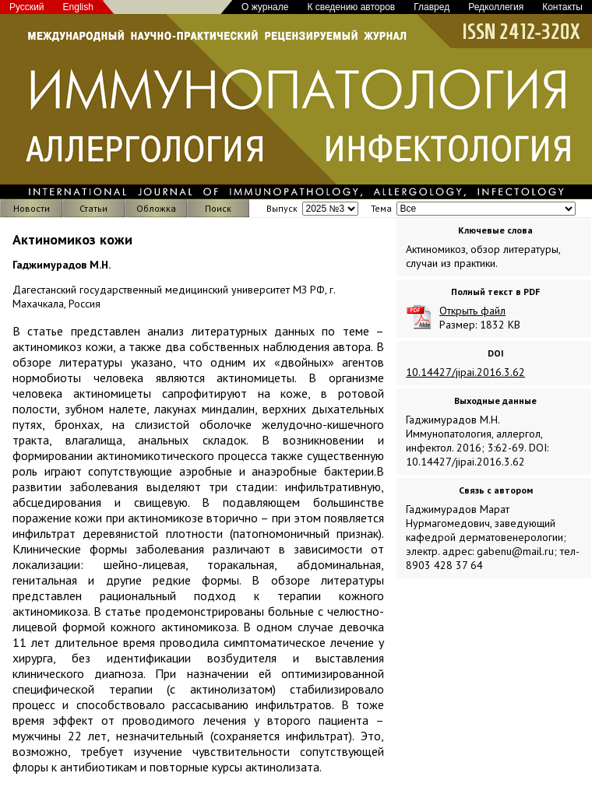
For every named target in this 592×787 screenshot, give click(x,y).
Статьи (93, 208)
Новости (31, 208)
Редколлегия (495, 7)
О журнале (264, 7)
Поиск (218, 208)
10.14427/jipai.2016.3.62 (465, 372)
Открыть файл (472, 311)
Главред (431, 7)
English (78, 7)
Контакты (562, 7)
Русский (26, 7)
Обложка (156, 208)
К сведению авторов (351, 7)
